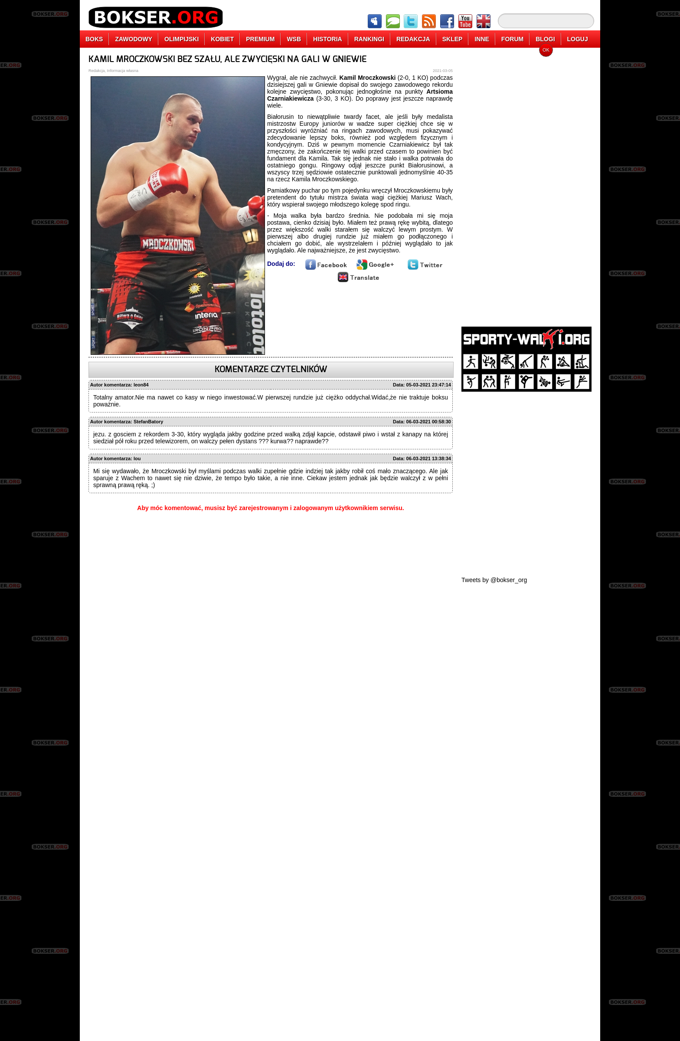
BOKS (94, 39)
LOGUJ (577, 39)
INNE (481, 39)
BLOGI (545, 39)
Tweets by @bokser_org (494, 579)
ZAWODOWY (133, 39)
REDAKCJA (413, 39)
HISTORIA (327, 39)
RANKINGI (369, 39)
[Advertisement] (526, 184)
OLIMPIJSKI (181, 39)
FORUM (512, 39)
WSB (294, 39)
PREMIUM (260, 39)
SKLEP (452, 39)
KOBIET (222, 39)
